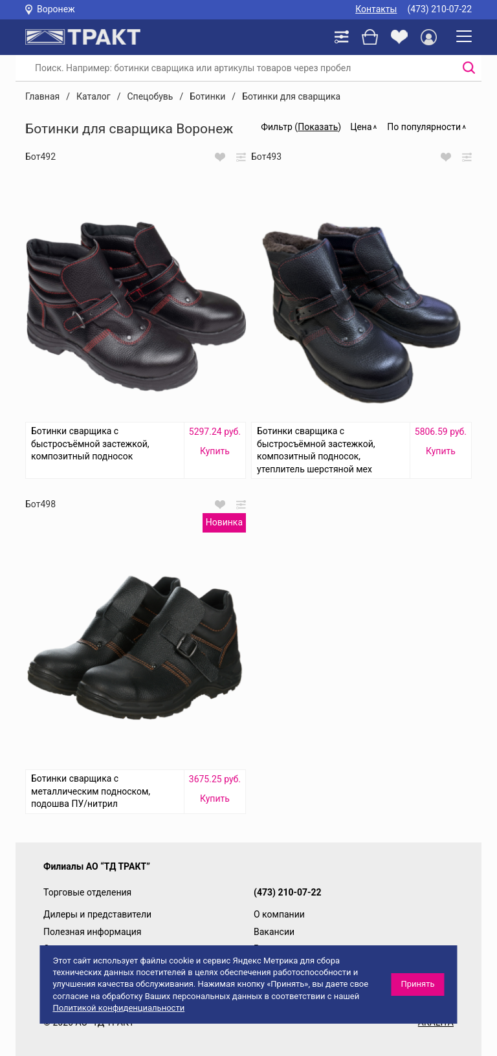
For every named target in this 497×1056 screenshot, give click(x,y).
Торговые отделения (87, 892)
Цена (360, 127)
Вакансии (274, 932)
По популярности (424, 127)
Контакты (376, 9)
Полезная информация (92, 932)
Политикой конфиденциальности (118, 1008)
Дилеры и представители (97, 914)
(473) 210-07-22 (439, 9)
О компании (279, 914)
